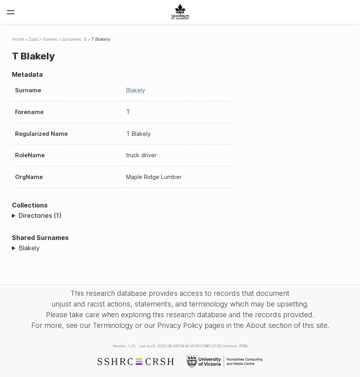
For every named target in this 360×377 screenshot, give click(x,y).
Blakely (135, 90)
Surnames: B (73, 39)
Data (33, 39)
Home (18, 39)
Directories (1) (40, 215)
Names (50, 39)
